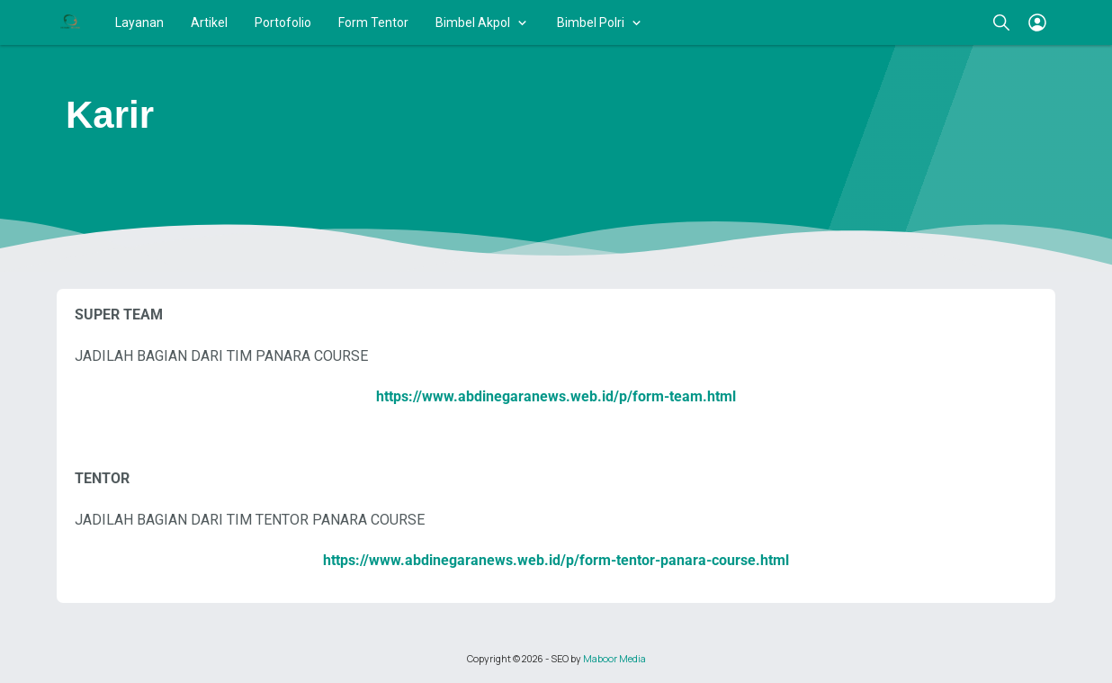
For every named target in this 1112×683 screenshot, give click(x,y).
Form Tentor (373, 22)
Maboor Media (614, 658)
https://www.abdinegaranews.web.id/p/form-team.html (556, 396)
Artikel (209, 22)
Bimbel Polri (590, 22)
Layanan (139, 22)
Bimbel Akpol (472, 22)
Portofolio (283, 22)
